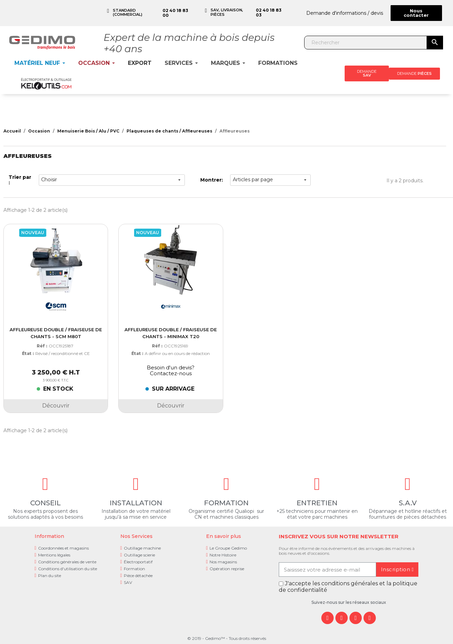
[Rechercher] (366, 42)
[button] (416, 13)
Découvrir (56, 405)
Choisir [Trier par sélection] (111, 179)
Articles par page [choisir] (270, 179)
